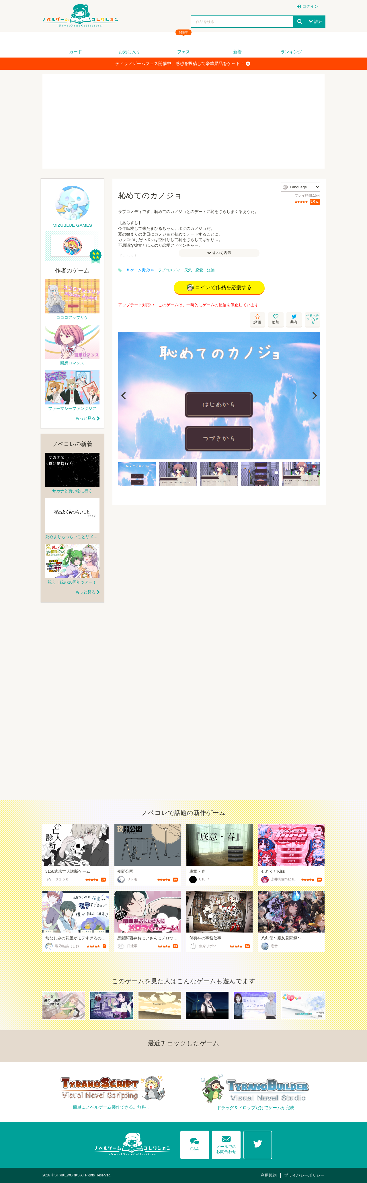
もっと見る (85, 418)
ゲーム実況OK (140, 270)
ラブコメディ (169, 270)
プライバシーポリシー (304, 1175)
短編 (210, 270)
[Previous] (124, 395)
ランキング (291, 51)
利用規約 (269, 1175)
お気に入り (129, 51)
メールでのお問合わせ (226, 1143)
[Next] (314, 395)
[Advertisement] (183, 121)
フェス (183, 51)
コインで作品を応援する (219, 287)
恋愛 (199, 270)
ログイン (310, 6)
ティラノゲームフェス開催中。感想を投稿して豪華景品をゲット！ (182, 63)
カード (75, 51)
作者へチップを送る (312, 319)
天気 (188, 270)
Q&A (195, 1143)
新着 (237, 51)
